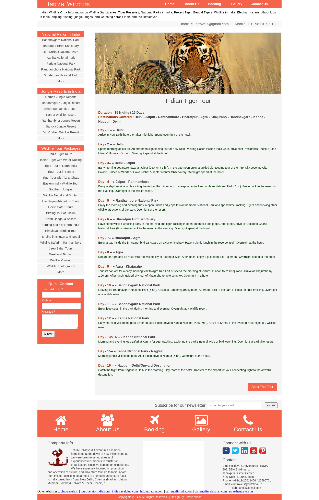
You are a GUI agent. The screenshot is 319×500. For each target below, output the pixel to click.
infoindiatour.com (151, 491)
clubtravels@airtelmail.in (246, 484)
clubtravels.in (69, 491)
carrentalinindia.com (179, 491)
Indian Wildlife (69, 4)
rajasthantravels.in (241, 491)
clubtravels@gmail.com (209, 24)
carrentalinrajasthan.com (211, 491)
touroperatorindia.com (95, 491)
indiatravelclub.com (125, 491)
